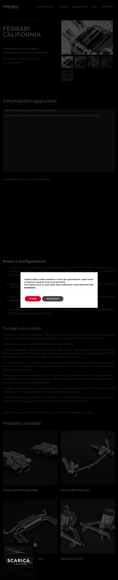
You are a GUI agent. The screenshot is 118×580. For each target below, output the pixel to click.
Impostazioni (53, 298)
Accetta (33, 298)
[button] (35, 545)
